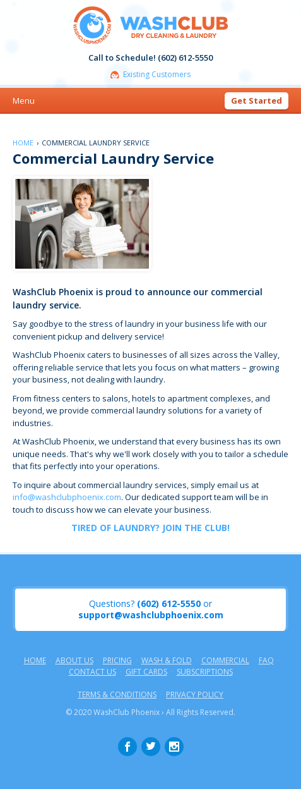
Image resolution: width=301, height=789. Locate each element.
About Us (74, 660)
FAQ (266, 660)
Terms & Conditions (117, 695)
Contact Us (92, 672)
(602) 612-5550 (169, 603)
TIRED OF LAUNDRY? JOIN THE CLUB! (150, 528)
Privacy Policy (194, 695)
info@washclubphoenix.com (67, 497)
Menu (24, 100)
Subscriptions (205, 672)
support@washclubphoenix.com (150, 615)
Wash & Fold (166, 660)
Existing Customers (157, 74)
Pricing (117, 660)
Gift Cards (146, 672)
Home (23, 142)
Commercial (225, 660)
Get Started (256, 100)
